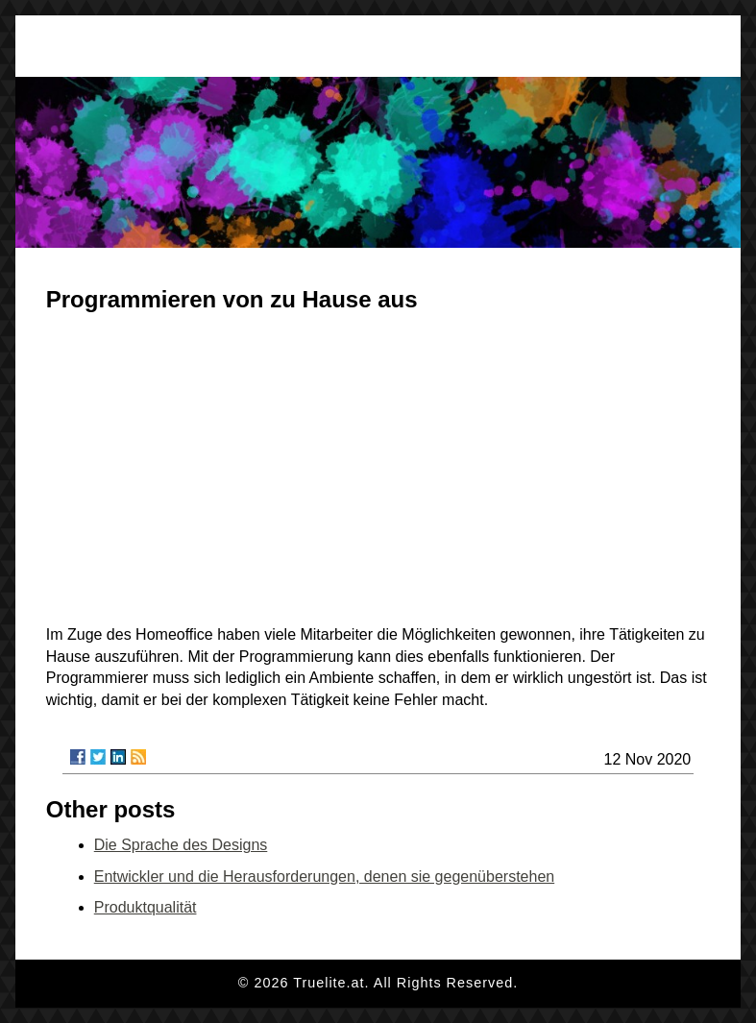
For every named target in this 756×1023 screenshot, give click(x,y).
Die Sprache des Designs (181, 845)
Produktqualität (145, 907)
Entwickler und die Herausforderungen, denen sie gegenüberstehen (324, 876)
